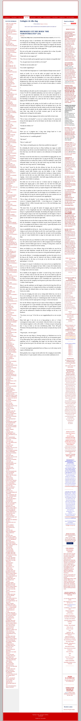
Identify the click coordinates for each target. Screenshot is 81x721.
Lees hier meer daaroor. (70, 173)
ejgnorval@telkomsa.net (70, 38)
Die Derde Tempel (70, 641)
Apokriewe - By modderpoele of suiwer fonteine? (70, 634)
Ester (70, 630)
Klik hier (65, 574)
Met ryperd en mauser (69, 646)
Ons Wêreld (54, 17)
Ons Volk (26, 17)
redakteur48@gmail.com (70, 335)
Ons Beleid (14, 17)
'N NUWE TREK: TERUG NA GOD (70, 456)
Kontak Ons (62, 17)
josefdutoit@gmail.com (70, 451)
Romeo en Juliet (69, 628)
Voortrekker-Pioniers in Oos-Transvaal (70, 663)
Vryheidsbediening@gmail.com (71, 314)
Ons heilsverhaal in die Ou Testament (69, 621)
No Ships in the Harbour (70, 618)
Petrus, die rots (70, 627)
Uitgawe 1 (70, 344)
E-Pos (23, 35)
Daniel (69, 623)
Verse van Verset (69, 613)
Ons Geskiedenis (46, 17)
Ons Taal (39, 17)
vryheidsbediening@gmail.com (71, 486)
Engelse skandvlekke (69, 660)
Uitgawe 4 (70, 349)
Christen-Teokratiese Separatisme (69, 611)
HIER (73, 101)
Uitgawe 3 (70, 347)
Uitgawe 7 (70, 353)
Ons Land (20, 17)
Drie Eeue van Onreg (69, 657)
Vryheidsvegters (68, 186)
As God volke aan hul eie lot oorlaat (70, 599)
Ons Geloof (33, 17)
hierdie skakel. (71, 57)
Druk (21, 35)
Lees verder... (70, 543)
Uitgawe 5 (70, 350)
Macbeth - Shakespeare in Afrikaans (69, 644)
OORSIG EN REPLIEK (70, 339)
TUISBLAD (7, 17)
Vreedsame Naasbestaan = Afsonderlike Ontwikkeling (70, 616)
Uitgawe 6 (70, 351)
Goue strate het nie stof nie (69, 648)
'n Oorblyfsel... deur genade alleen (70, 608)
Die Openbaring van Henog (70, 639)
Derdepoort (69, 650)
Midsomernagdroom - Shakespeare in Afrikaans (70, 637)
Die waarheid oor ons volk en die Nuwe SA (70, 602)
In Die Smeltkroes (68, 226)
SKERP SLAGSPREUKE (70, 680)
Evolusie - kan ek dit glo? (69, 625)
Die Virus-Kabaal (70, 17)
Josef (70, 653)
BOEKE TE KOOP (70, 533)
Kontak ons (37, 718)
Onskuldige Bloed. (69, 205)
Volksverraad (67, 604)
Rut (70, 655)
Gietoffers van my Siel (70, 525)
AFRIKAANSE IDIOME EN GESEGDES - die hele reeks (70, 694)
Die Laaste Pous (69, 651)
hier (75, 60)
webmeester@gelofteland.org (71, 268)
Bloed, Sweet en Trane (69, 254)
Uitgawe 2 (70, 346)
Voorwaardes (42, 718)
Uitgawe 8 (70, 354)
